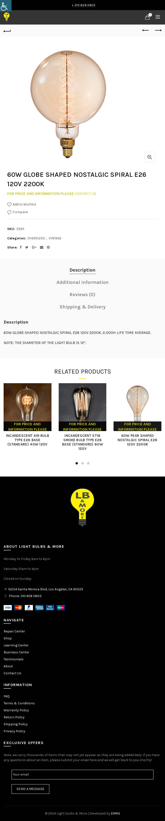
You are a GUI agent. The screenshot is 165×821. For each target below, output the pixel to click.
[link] (6, 6)
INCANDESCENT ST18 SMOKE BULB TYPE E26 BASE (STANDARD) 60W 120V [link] (82, 442)
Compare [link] (20, 212)
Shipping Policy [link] (16, 724)
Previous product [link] (146, 30)
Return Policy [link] (14, 717)
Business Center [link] (16, 652)
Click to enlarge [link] (149, 157)
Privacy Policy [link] (14, 731)
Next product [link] (158, 30)
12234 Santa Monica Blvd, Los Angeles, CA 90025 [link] (45, 589)
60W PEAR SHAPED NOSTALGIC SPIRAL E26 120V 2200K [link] (137, 439)
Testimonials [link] (14, 659)
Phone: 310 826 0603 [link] (25, 596)
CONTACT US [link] (85, 193)
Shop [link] (8, 638)
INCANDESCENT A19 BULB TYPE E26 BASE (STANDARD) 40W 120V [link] (27, 439)
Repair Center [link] (14, 631)
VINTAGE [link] (55, 238)
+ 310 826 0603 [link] (83, 5)
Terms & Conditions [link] (19, 703)
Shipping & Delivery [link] (83, 307)
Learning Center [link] (16, 645)
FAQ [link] (7, 696)
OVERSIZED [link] (36, 238)
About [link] (8, 666)
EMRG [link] (115, 813)
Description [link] (82, 270)
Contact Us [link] (12, 673)
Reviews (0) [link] (82, 294)
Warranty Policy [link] (16, 710)
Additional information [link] (83, 282)
